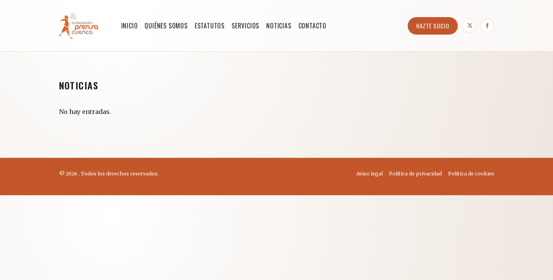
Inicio (129, 25)
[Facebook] (487, 26)
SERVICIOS (245, 25)
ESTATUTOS (210, 25)
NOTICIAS (278, 25)
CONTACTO (312, 25)
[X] (469, 26)
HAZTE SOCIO (432, 26)
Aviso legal (369, 173)
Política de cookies (471, 173)
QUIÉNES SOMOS (166, 25)
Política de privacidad (415, 173)
